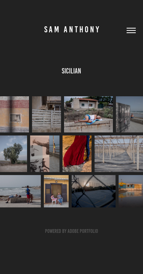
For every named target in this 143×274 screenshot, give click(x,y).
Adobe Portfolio (82, 231)
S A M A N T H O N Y (71, 29)
